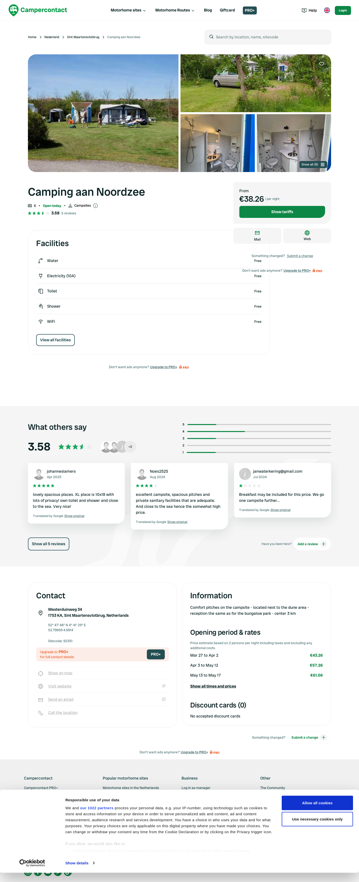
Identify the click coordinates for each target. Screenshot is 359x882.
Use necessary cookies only (317, 828)
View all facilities (55, 340)
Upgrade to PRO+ (163, 367)
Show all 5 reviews (48, 543)
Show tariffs (282, 211)
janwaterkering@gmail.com (277, 471)
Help (309, 10)
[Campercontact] (38, 10)
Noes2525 (159, 471)
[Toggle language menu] (327, 10)
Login (343, 10)
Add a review (312, 543)
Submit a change (300, 256)
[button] (256, 686)
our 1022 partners (96, 817)
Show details (77, 872)
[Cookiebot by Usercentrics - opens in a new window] (32, 872)
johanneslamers (61, 471)
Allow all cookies (317, 812)
